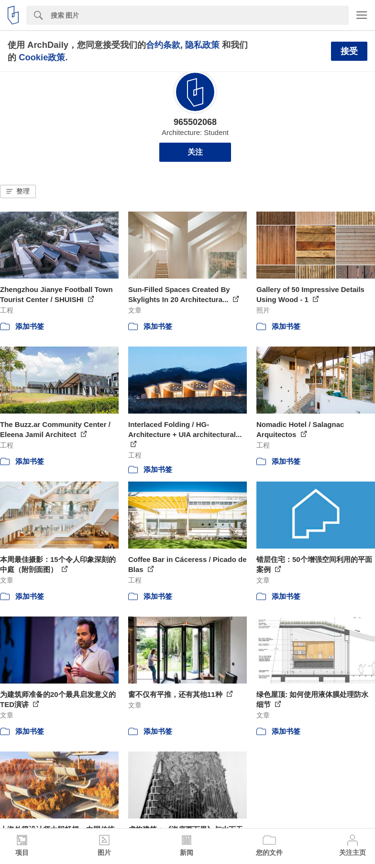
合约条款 (163, 45)
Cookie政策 (42, 57)
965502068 (195, 122)
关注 (195, 152)
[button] (18, 191)
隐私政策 (202, 45)
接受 (349, 51)
